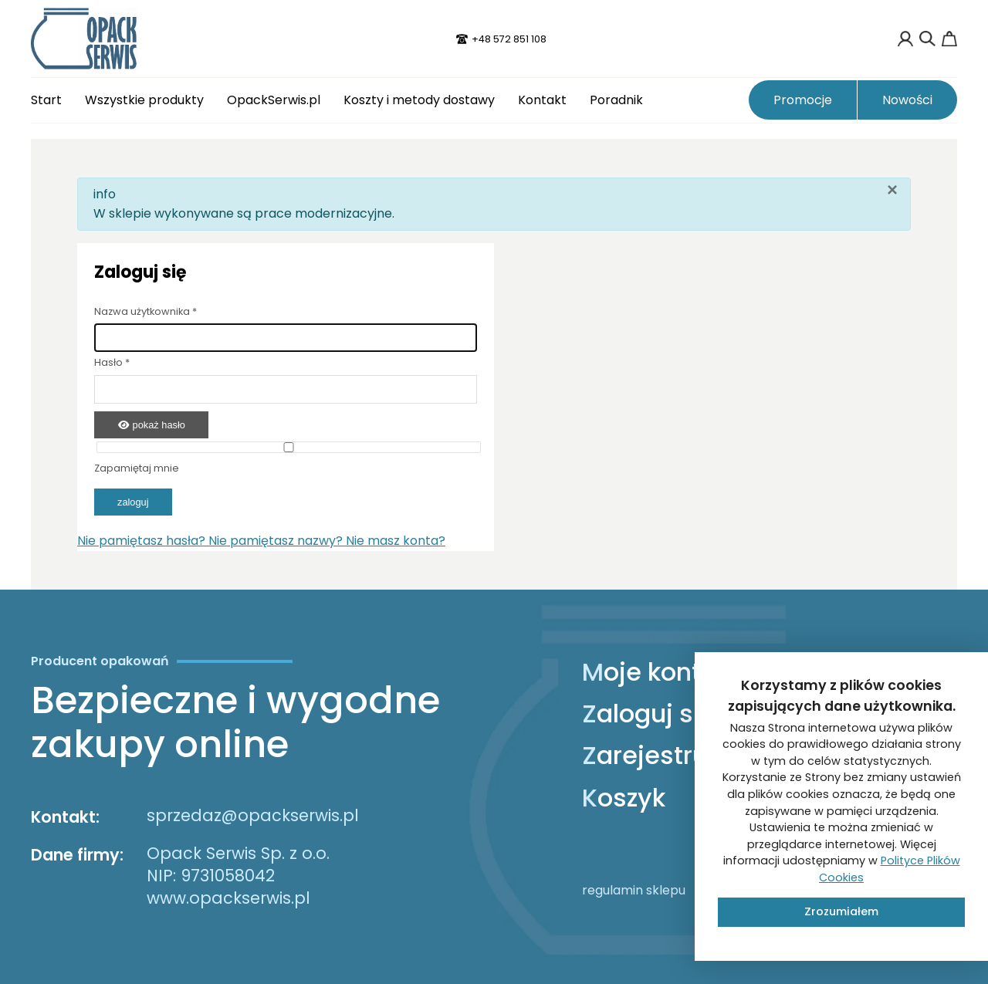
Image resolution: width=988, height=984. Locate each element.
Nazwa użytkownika (145, 311)
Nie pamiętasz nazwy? (277, 540)
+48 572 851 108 (509, 39)
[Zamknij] (892, 189)
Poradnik (616, 100)
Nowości (907, 100)
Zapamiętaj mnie (136, 468)
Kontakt (542, 100)
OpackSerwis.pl (273, 100)
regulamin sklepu (633, 890)
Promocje (802, 100)
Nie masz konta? (395, 540)
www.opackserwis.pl (228, 898)
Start (46, 100)
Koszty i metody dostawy (419, 100)
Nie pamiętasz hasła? (142, 540)
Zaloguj (133, 502)
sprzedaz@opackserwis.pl (253, 815)
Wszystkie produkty (144, 100)
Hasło (112, 362)
